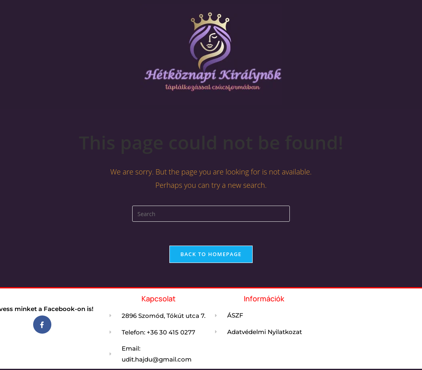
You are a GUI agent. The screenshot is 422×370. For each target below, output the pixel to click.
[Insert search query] (211, 214)
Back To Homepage (210, 254)
